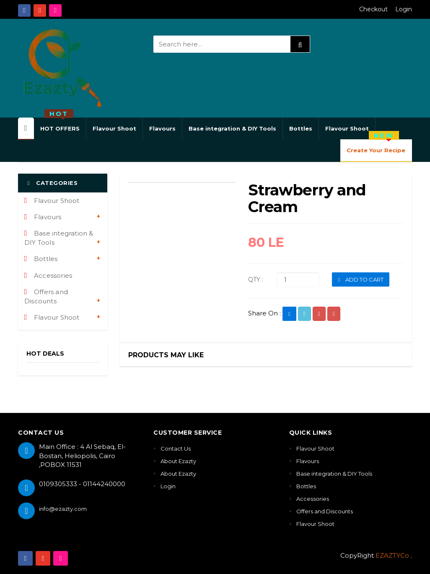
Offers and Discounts (46, 296)
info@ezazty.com (63, 508)
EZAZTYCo (392, 555)
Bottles (300, 128)
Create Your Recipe (376, 146)
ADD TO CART (360, 279)
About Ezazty (178, 461)
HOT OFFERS (60, 125)
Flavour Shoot (114, 128)
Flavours (162, 128)
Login (403, 9)
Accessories (48, 275)
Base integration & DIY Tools (232, 128)
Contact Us (176, 448)
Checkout (373, 9)
